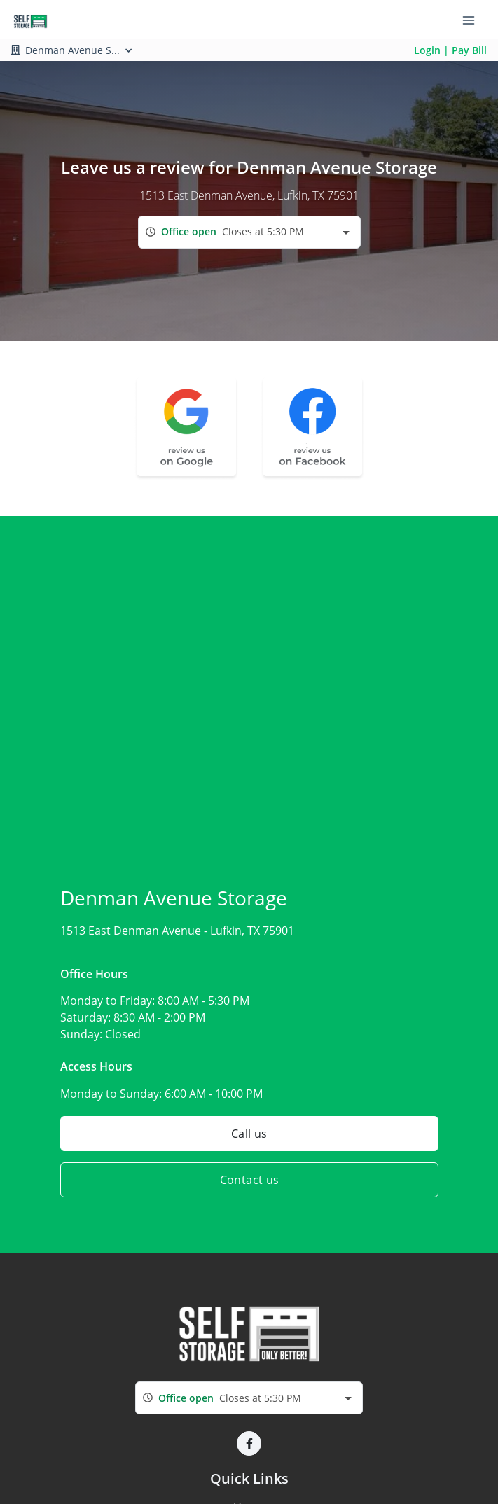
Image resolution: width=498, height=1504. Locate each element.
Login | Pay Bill (450, 50)
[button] (249, 1443)
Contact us (249, 1180)
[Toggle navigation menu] (474, 19)
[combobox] (249, 232)
